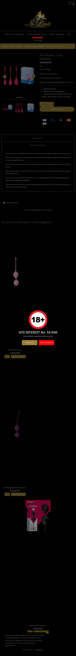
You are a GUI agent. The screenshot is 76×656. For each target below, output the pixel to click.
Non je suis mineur (46, 342)
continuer (30, 342)
